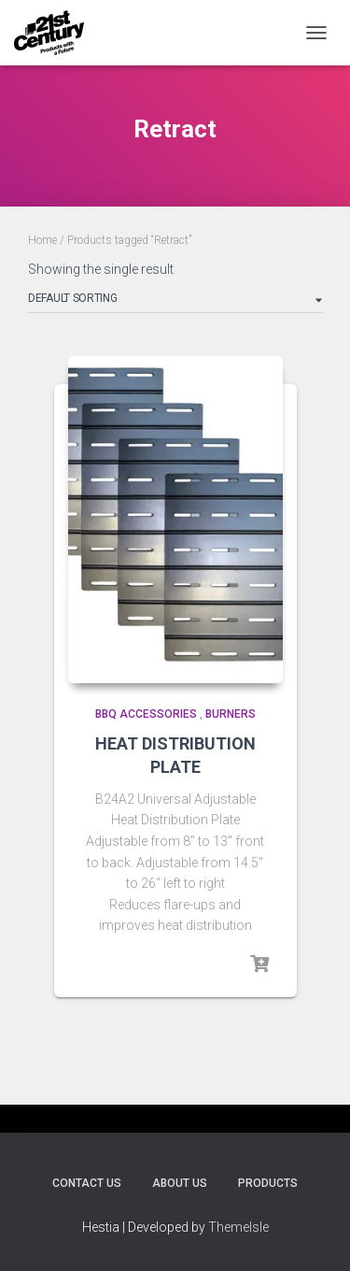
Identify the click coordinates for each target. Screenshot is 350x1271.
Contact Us (86, 1183)
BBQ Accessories (146, 714)
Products (268, 1183)
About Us (179, 1183)
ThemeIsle (238, 1227)
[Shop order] (175, 302)
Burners (230, 714)
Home (42, 240)
